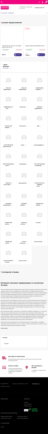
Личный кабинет (27, 404)
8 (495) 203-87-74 (39, 7)
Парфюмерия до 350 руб (6, 416)
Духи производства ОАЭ (23, 418)
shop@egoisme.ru (36, 383)
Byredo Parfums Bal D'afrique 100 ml (35, 45)
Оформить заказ (28, 405)
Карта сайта (4, 328)
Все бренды (7, 68)
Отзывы (6, 343)
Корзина (26, 402)
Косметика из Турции (22, 416)
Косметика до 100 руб (6, 418)
